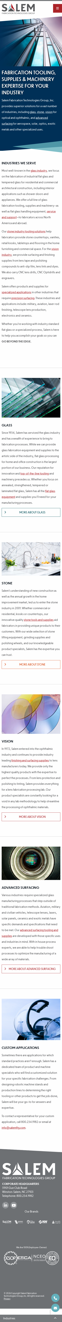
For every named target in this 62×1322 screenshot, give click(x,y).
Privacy (7, 1305)
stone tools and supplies (39, 620)
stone (40, 112)
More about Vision (25, 817)
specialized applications (16, 293)
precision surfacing (22, 298)
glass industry (39, 171)
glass (33, 112)
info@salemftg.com (13, 1128)
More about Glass (24, 513)
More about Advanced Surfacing (30, 969)
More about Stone (24, 665)
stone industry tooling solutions (26, 232)
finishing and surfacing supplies (30, 761)
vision (49, 112)
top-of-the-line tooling (34, 474)
